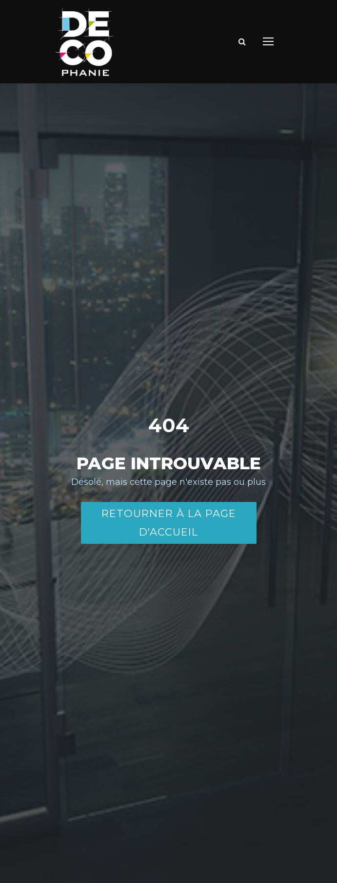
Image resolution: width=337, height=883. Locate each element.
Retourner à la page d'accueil (168, 522)
